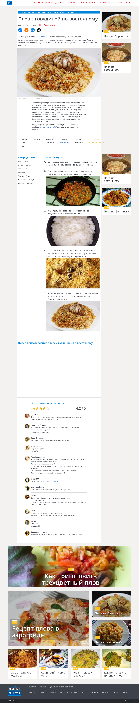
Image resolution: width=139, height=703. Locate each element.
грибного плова (52, 481)
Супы (128, 3)
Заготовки (70, 3)
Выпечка (38, 3)
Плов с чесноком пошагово (21, 674)
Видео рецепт (50, 25)
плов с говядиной (48, 127)
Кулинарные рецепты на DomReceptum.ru (14, 691)
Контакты (128, 701)
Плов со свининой (108, 642)
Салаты (111, 3)
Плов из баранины (116, 36)
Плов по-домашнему (111, 68)
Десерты (59, 3)
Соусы (121, 3)
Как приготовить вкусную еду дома (9, 3)
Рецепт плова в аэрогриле (35, 631)
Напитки (101, 3)
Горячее (49, 3)
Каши (92, 3)
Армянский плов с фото (53, 674)
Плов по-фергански (116, 211)
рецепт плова (39, 36)
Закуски (83, 3)
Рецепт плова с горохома (82, 674)
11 (40, 25)
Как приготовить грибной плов (115, 674)
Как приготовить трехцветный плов (71, 579)
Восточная (65, 142)
